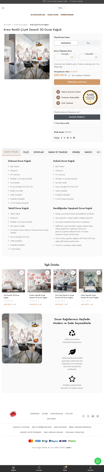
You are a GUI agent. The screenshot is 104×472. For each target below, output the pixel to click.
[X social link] (64, 152)
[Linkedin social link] (70, 152)
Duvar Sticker (53, 15)
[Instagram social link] (88, 431)
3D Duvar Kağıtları (38, 15)
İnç (88, 43)
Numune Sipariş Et (77, 132)
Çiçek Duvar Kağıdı (21, 24)
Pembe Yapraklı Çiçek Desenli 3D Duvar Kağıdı (39, 311)
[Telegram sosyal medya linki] (74, 152)
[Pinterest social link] (67, 152)
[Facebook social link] (61, 152)
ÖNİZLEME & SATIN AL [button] (77, 82)
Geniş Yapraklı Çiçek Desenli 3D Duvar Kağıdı (90, 311)
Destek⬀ (69, 462)
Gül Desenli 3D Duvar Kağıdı (12, 311)
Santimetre (66, 43)
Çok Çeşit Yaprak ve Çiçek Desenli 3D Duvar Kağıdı (64, 312)
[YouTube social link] (93, 431)
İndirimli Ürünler (67, 15)
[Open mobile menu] (3, 7)
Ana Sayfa (8, 24)
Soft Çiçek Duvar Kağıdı (39, 24)
